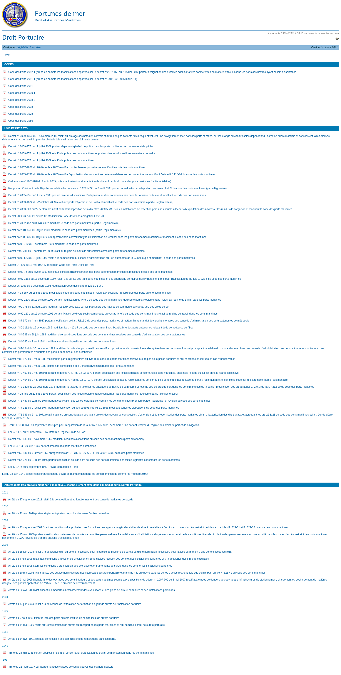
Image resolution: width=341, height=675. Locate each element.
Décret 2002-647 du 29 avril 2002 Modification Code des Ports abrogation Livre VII (56, 216)
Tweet (6, 55)
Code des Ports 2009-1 (22, 92)
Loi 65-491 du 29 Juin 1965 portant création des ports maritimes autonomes (52, 446)
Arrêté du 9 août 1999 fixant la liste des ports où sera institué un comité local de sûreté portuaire (63, 617)
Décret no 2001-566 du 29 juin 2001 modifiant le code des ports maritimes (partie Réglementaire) (64, 230)
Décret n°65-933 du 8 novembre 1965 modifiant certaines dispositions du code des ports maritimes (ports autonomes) (76, 439)
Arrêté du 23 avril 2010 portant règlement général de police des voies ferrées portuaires (58, 513)
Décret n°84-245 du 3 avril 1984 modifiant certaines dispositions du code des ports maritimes (62, 341)
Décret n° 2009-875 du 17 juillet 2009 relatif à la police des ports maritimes (51, 160)
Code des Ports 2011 (20, 86)
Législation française (28, 47)
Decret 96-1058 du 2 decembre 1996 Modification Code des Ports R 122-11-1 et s (55, 285)
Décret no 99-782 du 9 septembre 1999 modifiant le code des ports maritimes (53, 244)
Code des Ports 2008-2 (21, 99)
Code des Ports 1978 (20, 113)
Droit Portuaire (23, 37)
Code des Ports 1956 (20, 120)
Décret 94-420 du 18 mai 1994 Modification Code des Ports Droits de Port (51, 264)
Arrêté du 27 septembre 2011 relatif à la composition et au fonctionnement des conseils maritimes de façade (70, 499)
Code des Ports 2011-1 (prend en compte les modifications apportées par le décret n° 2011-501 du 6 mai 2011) (73, 79)
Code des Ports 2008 (20, 106)
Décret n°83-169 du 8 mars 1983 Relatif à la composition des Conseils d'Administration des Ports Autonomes (71, 365)
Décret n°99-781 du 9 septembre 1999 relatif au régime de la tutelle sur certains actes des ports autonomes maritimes (76, 250)
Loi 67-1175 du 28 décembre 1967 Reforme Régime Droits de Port (47, 432)
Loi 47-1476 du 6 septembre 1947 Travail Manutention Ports (43, 466)
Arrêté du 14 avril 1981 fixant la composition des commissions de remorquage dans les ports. (62, 638)
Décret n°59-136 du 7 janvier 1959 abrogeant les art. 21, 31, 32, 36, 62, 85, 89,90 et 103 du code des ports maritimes (76, 452)
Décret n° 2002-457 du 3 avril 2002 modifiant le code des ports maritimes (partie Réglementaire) (64, 223)
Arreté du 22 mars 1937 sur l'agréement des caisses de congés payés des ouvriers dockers (60, 666)
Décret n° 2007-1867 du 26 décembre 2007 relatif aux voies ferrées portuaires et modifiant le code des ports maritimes (76, 167)
